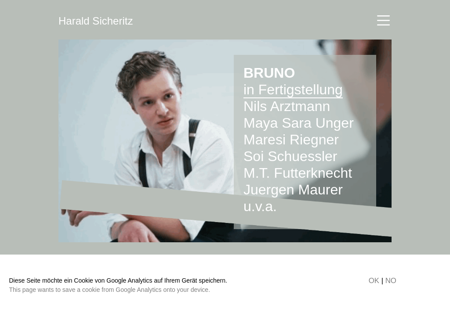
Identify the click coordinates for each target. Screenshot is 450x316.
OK (374, 280)
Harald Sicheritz (95, 21)
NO (390, 280)
